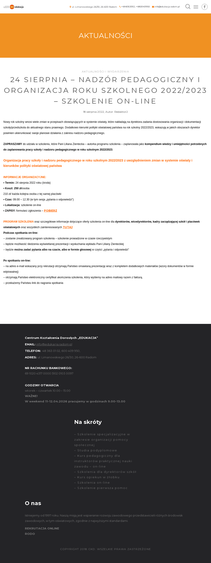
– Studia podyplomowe (95, 450)
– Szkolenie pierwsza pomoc (101, 488)
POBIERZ (50, 210)
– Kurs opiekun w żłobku (97, 477)
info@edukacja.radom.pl (167, 6)
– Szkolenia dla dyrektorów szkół (105, 472)
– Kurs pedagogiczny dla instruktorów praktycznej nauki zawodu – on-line (103, 461)
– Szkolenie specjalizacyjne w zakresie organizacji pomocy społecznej (102, 439)
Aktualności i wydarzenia (105, 71)
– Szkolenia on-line (92, 482)
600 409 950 (70, 351)
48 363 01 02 (51, 351)
